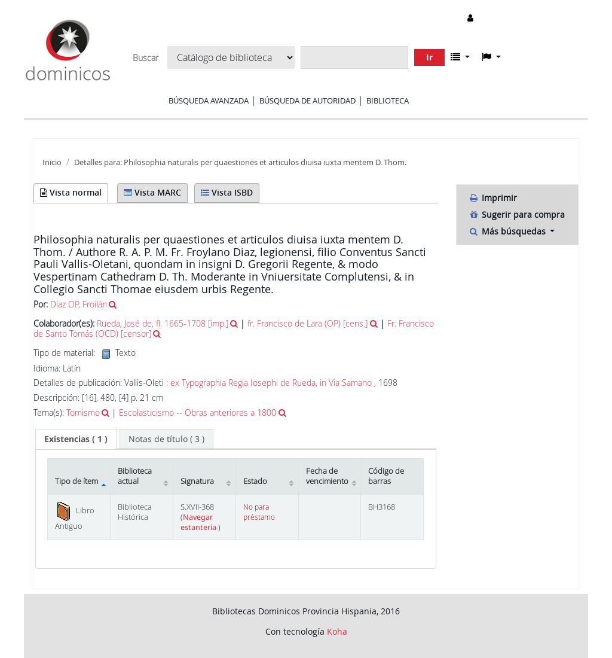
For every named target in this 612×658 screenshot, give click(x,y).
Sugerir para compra (517, 214)
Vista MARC (152, 192)
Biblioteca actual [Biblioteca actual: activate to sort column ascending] (135, 476)
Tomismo (83, 412)
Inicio (52, 162)
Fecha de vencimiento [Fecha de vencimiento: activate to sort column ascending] (327, 476)
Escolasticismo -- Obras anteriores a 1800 (197, 412)
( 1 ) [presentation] (76, 438)
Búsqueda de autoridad (307, 100)
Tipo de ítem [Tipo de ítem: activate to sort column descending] (76, 481)
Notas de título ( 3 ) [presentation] (166, 438)
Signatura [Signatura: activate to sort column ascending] (197, 481)
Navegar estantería (199, 522)
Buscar (145, 58)
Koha (337, 631)
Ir (429, 57)
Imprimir (493, 197)
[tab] (76, 439)
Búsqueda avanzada (209, 100)
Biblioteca (387, 100)
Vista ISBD (227, 192)
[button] (460, 57)
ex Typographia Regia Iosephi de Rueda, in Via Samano (271, 382)
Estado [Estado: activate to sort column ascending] (255, 481)
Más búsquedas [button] (508, 231)
